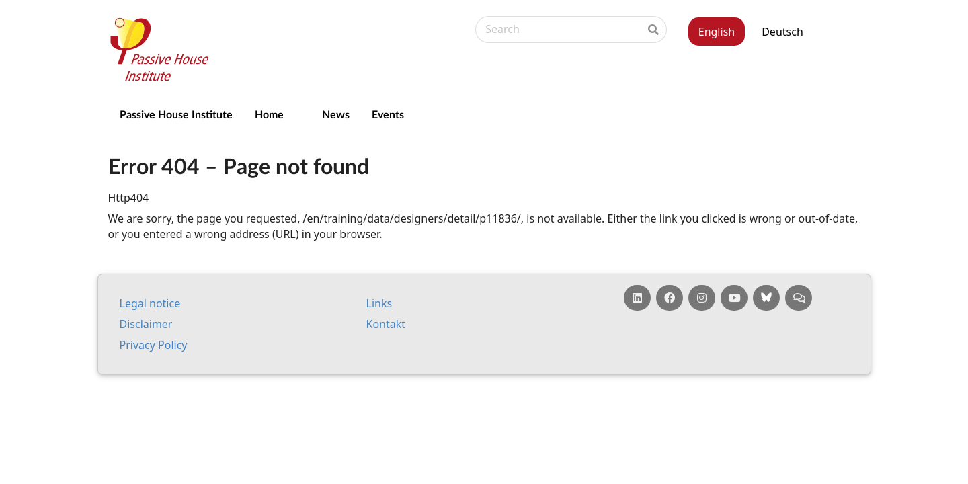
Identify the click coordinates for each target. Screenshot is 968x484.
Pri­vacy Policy (154, 344)
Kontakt (386, 324)
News (336, 114)
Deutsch (782, 31)
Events (388, 114)
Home (269, 114)
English (716, 31)
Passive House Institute (176, 114)
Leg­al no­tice (150, 303)
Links (379, 303)
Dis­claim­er (146, 324)
